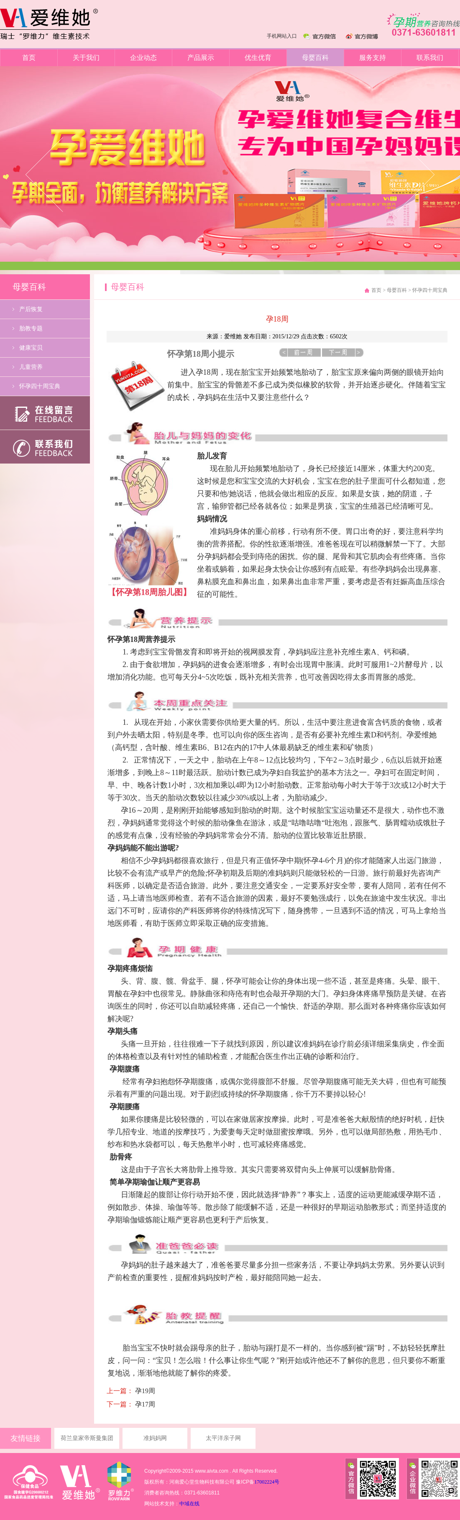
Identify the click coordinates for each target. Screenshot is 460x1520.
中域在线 (189, 1504)
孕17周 (144, 1404)
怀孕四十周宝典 (39, 386)
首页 (29, 57)
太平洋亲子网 (223, 1438)
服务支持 (372, 57)
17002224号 (266, 1482)
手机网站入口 (282, 36)
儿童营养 (31, 367)
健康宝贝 (31, 348)
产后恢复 (31, 309)
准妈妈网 (155, 1438)
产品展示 (200, 57)
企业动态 (143, 57)
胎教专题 (31, 328)
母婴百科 (315, 57)
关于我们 (86, 57)
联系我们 (430, 57)
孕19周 (144, 1390)
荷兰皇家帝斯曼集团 (87, 1438)
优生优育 (258, 57)
